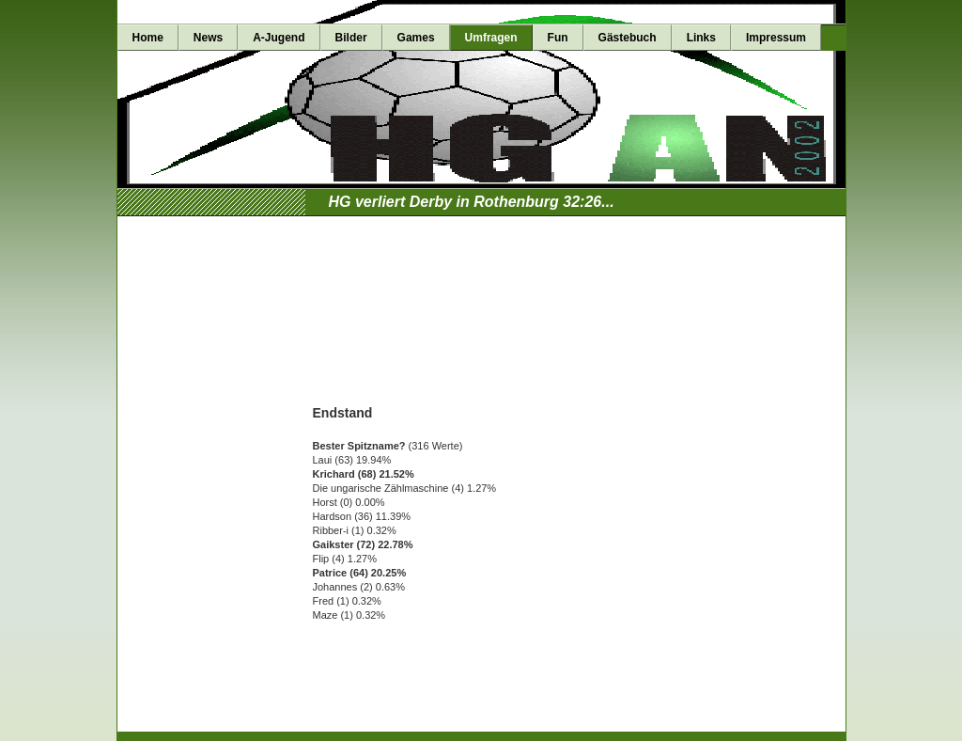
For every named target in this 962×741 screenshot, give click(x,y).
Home (147, 37)
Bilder (351, 37)
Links (701, 37)
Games (416, 37)
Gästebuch (627, 37)
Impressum (776, 37)
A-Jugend (278, 37)
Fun (558, 37)
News (208, 37)
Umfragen (491, 37)
